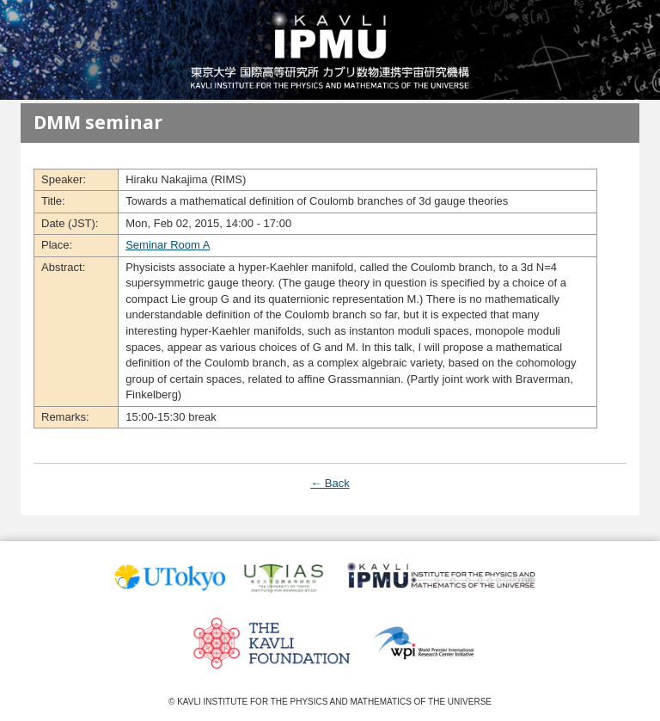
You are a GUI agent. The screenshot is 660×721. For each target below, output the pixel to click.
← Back (330, 483)
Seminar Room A (167, 244)
